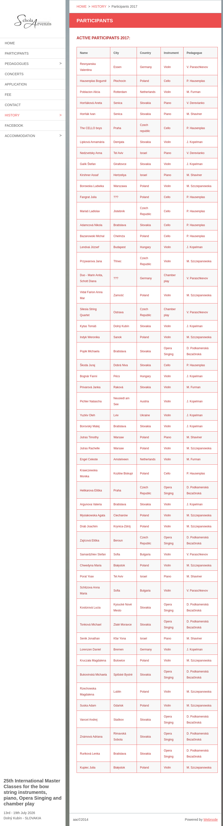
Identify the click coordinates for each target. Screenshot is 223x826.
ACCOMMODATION (20, 136)
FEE (8, 95)
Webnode (210, 819)
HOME (10, 43)
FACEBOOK (14, 125)
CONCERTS (14, 74)
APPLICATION (16, 84)
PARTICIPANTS (17, 53)
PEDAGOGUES (17, 64)
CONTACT (13, 105)
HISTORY (12, 115)
